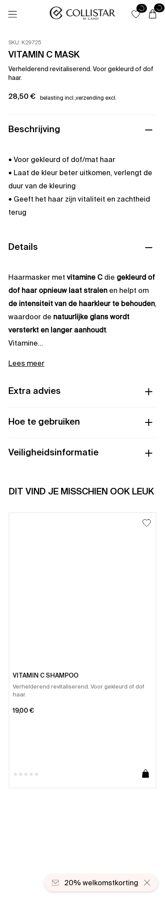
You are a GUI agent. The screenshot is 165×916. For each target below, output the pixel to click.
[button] (136, 14)
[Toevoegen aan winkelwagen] (145, 774)
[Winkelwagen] (152, 14)
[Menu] (12, 14)
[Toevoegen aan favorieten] (146, 522)
